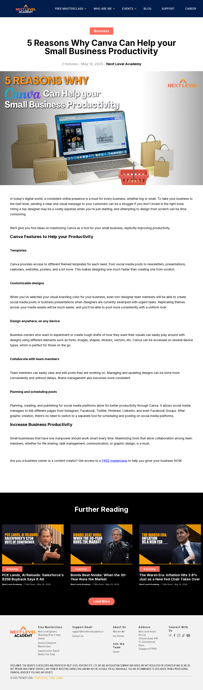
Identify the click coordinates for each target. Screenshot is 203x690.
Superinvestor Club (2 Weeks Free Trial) (48, 652)
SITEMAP (59, 677)
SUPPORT (168, 8)
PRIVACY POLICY (41, 677)
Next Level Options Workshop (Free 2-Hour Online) (49, 635)
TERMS (52, 677)
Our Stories (118, 636)
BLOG (147, 8)
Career (116, 651)
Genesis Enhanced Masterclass (47, 644)
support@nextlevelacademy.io (87, 631)
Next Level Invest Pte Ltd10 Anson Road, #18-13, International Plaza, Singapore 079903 (149, 640)
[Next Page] (101, 601)
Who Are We (119, 631)
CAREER (190, 8)
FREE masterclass (114, 460)
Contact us (78, 636)
